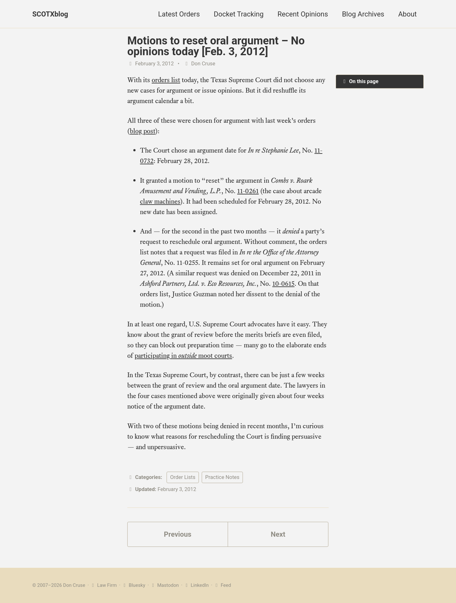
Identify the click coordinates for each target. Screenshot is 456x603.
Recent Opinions (302, 14)
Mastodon (164, 585)
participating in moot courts (183, 355)
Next (278, 534)
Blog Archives (363, 14)
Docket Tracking (238, 14)
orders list (166, 79)
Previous (178, 534)
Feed (222, 585)
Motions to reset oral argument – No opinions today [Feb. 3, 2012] (216, 46)
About (407, 14)
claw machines (160, 201)
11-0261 (248, 191)
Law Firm (103, 585)
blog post (142, 131)
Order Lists (182, 477)
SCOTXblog (50, 14)
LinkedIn (196, 585)
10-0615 (283, 283)
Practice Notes (222, 477)
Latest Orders (179, 14)
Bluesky (133, 585)
